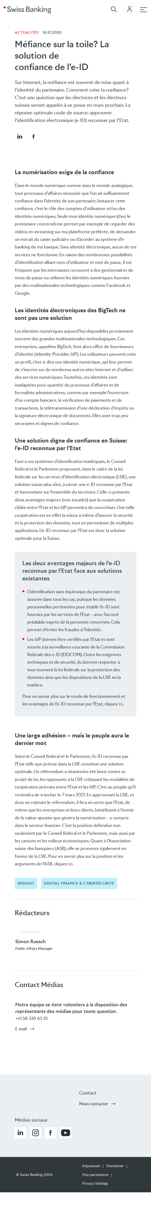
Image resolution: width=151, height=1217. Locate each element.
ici (121, 704)
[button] (19, 136)
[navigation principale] (143, 10)
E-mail (21, 1028)
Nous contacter (93, 1103)
